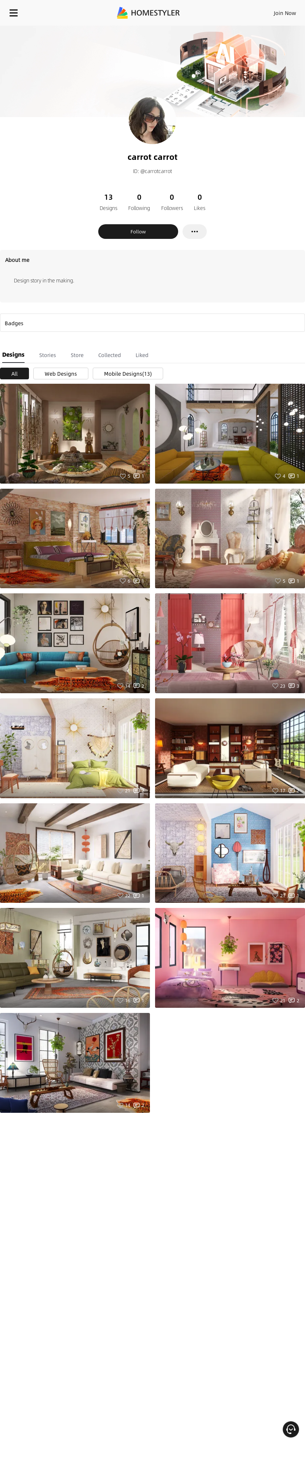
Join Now (285, 13)
